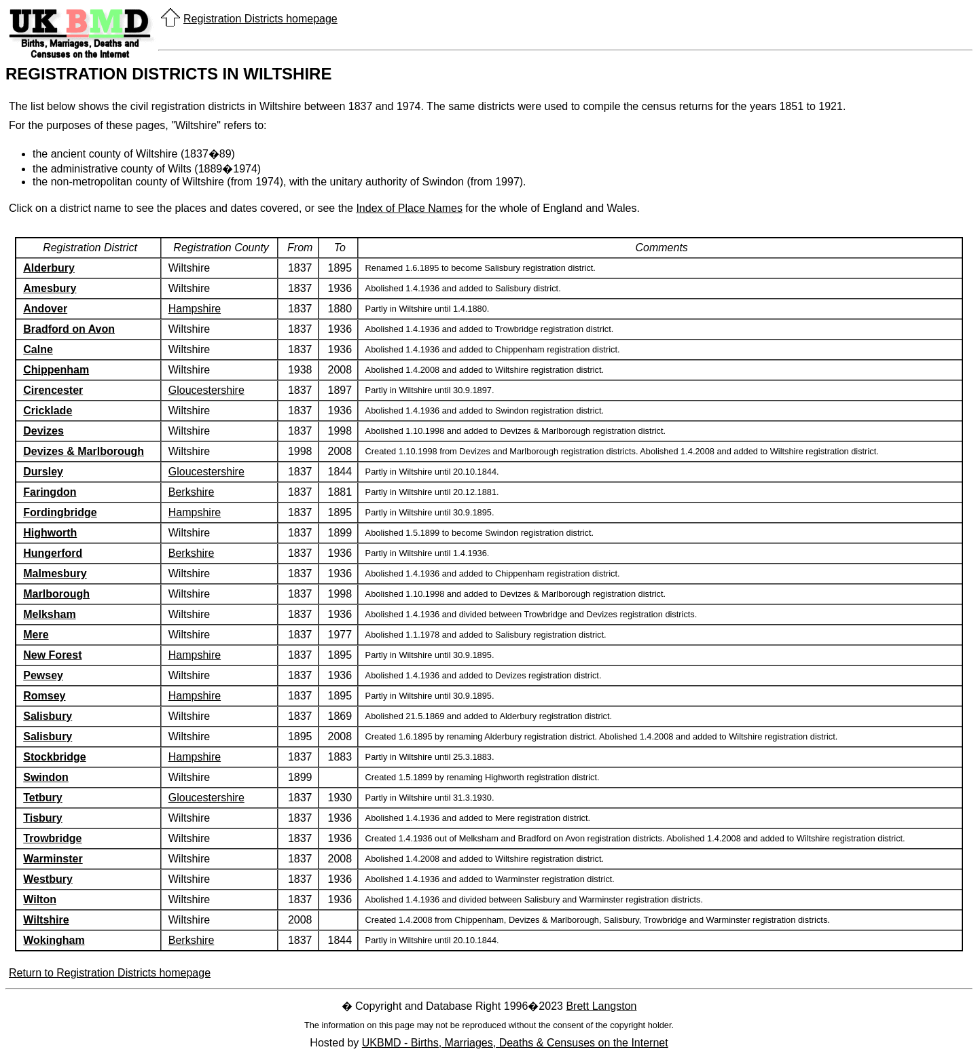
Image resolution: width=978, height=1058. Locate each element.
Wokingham (53, 940)
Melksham (49, 614)
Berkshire (191, 492)
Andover (45, 308)
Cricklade (47, 410)
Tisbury (42, 818)
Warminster (52, 858)
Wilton (39, 899)
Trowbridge (52, 838)
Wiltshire (46, 920)
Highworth (50, 533)
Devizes (43, 431)
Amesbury (49, 288)
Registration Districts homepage (260, 18)
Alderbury (49, 268)
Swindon (46, 777)
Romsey (44, 695)
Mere (35, 634)
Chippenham (56, 370)
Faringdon (49, 492)
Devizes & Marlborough (83, 451)
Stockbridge (54, 757)
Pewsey (43, 675)
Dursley (43, 471)
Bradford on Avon (69, 329)
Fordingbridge (59, 512)
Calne (38, 349)
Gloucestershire (206, 390)
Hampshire (194, 308)
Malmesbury (54, 573)
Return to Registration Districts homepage (110, 973)
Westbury (48, 879)
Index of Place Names (409, 208)
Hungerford (52, 553)
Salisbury (47, 716)
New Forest (52, 655)
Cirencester (53, 390)
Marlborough (56, 594)
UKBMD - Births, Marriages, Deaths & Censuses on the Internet (515, 1042)
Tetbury (42, 797)
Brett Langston (601, 1006)
